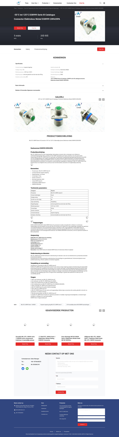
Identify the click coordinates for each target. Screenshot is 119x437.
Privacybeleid (66, 431)
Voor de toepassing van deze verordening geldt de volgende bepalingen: (41, 8)
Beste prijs (20, 28)
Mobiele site (58, 431)
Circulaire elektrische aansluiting (63, 415)
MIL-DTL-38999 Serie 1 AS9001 (28, 304)
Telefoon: (58, 383)
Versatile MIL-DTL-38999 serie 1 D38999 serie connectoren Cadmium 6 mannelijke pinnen (25, 338)
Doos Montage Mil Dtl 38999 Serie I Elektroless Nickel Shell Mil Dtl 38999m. (70, 338)
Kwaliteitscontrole (45, 411)
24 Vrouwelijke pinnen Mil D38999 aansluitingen (78, 304)
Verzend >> (82, 424)
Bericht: (58, 358)
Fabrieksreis (43, 408)
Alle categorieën (62, 418)
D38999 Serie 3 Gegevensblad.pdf (39, 297)
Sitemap (51, 431)
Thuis (15, 8)
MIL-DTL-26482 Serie (63, 411)
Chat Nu (34, 28)
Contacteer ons (44, 414)
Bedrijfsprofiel (44, 405)
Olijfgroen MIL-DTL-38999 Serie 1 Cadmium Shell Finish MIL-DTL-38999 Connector (93, 338)
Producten (20, 8)
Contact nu (61, 392)
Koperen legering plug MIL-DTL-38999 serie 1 (51, 304)
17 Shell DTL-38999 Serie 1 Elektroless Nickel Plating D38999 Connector (47, 338)
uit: (57, 376)
